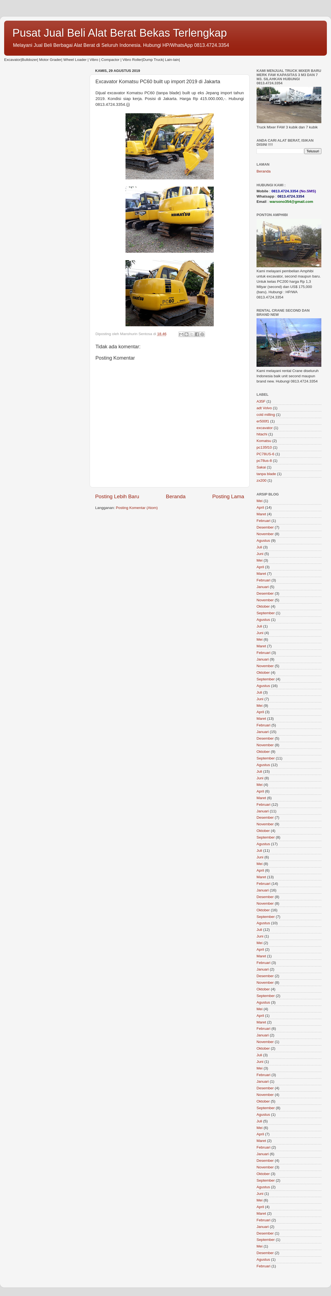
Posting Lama (228, 496)
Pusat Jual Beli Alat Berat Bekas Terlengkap (119, 33)
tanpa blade (266, 474)
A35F (261, 401)
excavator (265, 428)
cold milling (266, 415)
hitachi (262, 434)
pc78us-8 (264, 461)
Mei (260, 501)
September (266, 613)
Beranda (175, 496)
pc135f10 (264, 447)
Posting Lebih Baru (117, 496)
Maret (261, 514)
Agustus (263, 540)
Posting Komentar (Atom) (137, 508)
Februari (263, 521)
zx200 (261, 480)
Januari (263, 587)
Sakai (261, 467)
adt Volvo (264, 408)
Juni (260, 554)
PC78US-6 (265, 454)
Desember (265, 527)
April (260, 507)
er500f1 (263, 421)
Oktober (263, 606)
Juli (259, 547)
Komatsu (264, 441)
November (265, 534)
